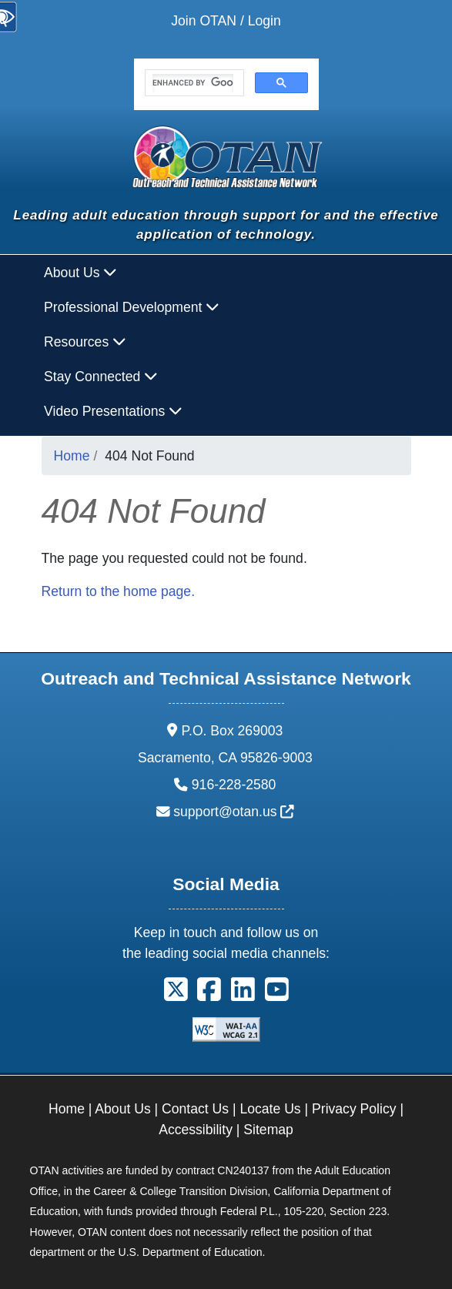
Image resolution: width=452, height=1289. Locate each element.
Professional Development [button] (131, 307)
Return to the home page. (119, 591)
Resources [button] (85, 342)
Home (72, 456)
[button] (176, 995)
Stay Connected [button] (101, 376)
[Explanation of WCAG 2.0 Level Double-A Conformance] (226, 1028)
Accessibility (196, 1129)
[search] (192, 83)
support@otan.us (233, 811)
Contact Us (195, 1109)
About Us (122, 1109)
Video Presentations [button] (113, 411)
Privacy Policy (354, 1109)
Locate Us (269, 1109)
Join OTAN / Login (225, 20)
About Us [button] (80, 272)
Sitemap (268, 1129)
